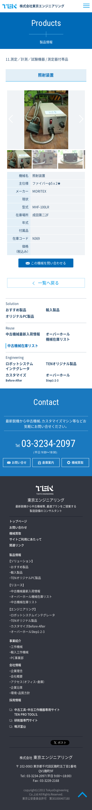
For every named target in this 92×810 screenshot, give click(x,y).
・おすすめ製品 (18, 567)
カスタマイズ (16, 377)
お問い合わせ (18, 527)
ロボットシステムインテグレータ (19, 366)
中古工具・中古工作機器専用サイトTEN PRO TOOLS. (37, 712)
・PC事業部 (16, 658)
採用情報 (15, 700)
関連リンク (16, 545)
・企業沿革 (16, 687)
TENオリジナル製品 (61, 363)
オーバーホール (58, 377)
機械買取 (15, 533)
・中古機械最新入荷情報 (24, 591)
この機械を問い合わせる (48, 263)
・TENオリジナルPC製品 (25, 578)
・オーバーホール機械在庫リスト (30, 596)
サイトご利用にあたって (25, 539)
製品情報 (15, 555)
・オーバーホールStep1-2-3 (27, 631)
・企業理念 (16, 671)
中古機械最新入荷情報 (23, 333)
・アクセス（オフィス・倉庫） (27, 682)
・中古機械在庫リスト (23, 602)
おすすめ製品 (16, 309)
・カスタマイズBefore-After (27, 626)
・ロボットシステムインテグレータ (32, 615)
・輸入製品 (16, 572)
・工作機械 (16, 647)
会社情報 (15, 665)
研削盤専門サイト (26, 720)
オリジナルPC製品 (20, 316)
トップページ (18, 521)
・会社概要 (16, 676)
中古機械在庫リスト (22, 345)
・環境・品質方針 (19, 693)
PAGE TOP (82, 794)
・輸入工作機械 (18, 652)
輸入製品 (53, 309)
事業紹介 (15, 641)
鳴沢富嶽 (20, 726)
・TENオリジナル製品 (23, 620)
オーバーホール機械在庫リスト (58, 336)
